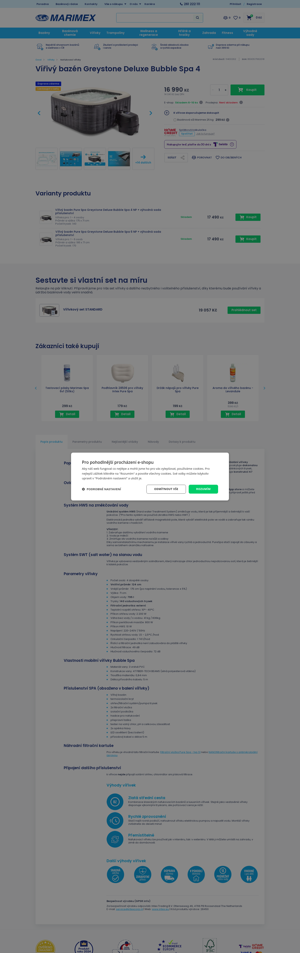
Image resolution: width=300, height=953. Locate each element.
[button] (101, 489)
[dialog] (150, 476)
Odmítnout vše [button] (166, 489)
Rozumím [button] (203, 489)
